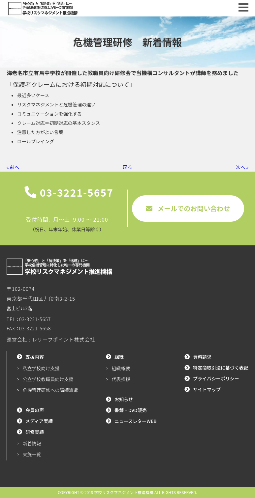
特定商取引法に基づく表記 (220, 367)
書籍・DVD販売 (130, 410)
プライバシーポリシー (216, 378)
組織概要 (121, 368)
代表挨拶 (121, 379)
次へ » (242, 167)
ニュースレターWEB (135, 421)
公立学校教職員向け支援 (48, 379)
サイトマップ (207, 389)
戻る (127, 167)
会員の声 (34, 410)
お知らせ (123, 399)
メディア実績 (39, 421)
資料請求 (202, 356)
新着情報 (32, 443)
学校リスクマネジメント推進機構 (123, 492)
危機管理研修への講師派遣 (50, 390)
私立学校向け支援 (41, 368)
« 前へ (13, 167)
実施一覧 (32, 454)
